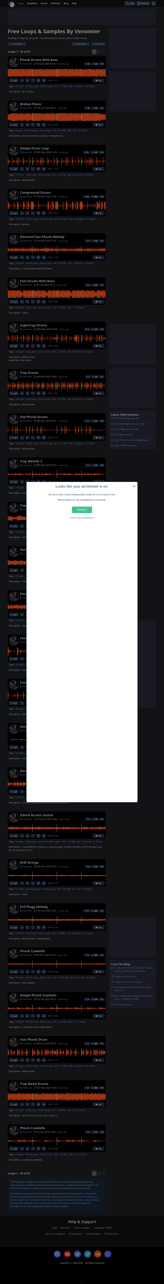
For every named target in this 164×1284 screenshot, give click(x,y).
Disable (82, 509)
